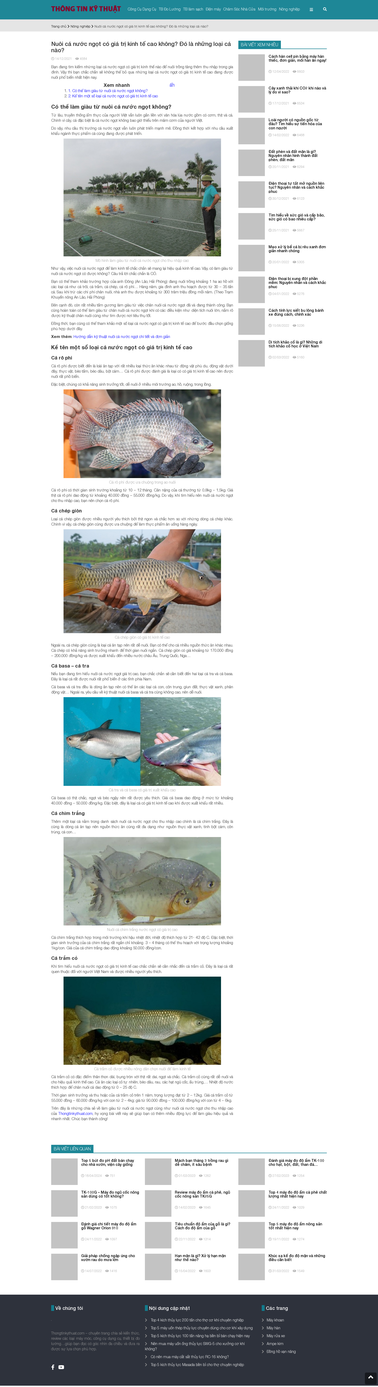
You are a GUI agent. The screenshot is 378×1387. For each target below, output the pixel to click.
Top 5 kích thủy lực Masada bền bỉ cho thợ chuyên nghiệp (197, 1364)
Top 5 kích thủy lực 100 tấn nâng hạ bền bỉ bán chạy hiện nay (200, 1335)
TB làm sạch (193, 9)
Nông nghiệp (289, 9)
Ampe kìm (275, 1343)
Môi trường (267, 9)
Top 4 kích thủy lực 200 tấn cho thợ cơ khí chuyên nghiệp (197, 1320)
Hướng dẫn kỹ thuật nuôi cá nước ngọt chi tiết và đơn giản (122, 336)
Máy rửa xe (276, 1335)
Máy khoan (275, 1320)
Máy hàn (273, 1328)
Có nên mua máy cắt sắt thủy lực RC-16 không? (189, 1356)
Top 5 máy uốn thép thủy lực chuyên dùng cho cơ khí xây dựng (201, 1328)
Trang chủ (58, 26)
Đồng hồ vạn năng (281, 1351)
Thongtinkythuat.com (75, 1113)
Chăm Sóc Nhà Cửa (239, 9)
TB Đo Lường (170, 9)
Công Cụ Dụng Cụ (142, 9)
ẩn (172, 85)
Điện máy (213, 9)
